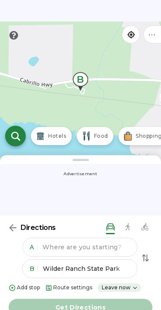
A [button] (33, 247)
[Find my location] (131, 34)
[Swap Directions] (145, 258)
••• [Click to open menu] (152, 34)
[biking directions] (144, 227)
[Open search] (15, 136)
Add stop (24, 287)
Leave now (120, 287)
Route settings (68, 287)
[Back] (13, 227)
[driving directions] (110, 227)
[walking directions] (127, 227)
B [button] (34, 269)
